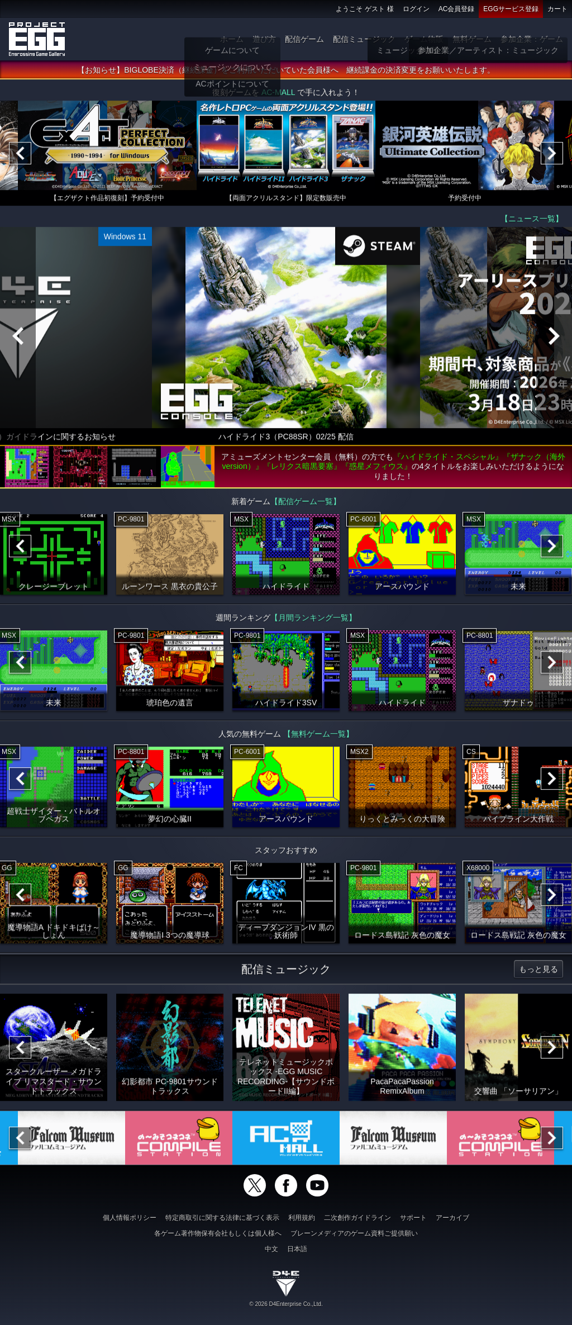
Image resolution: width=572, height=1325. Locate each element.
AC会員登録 (456, 9)
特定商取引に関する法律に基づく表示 (222, 1217)
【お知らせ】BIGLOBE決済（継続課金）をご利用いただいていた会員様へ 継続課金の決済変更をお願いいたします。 (285, 74)
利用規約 (301, 1217)
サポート (413, 1217)
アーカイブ (452, 1217)
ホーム (232, 39)
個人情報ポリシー (129, 1217)
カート (557, 9)
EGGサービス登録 (510, 9)
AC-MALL (278, 96)
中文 (271, 1249)
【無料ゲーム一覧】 (318, 737)
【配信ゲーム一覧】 (305, 505)
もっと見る (538, 972)
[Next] (552, 157)
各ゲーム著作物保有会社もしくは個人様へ (218, 1233)
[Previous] (20, 157)
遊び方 (264, 39)
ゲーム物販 (424, 39)
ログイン (416, 9)
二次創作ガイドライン (357, 1217)
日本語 (297, 1249)
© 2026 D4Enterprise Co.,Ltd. (285, 1304)
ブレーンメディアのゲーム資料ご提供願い (354, 1233)
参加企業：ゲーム (531, 39)
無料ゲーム (472, 39)
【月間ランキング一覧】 (313, 621)
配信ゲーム (304, 39)
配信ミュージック (364, 39)
